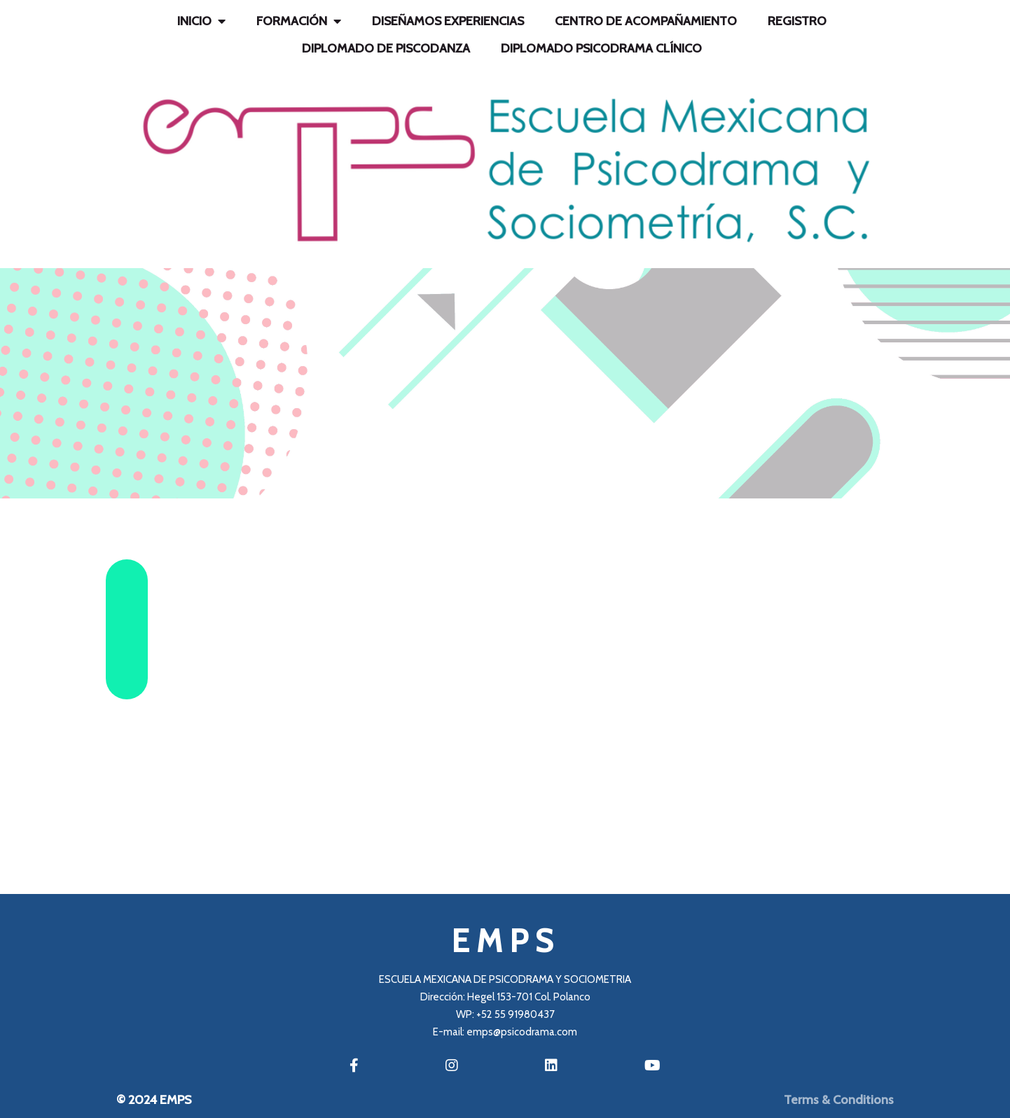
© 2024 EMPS (153, 1099)
